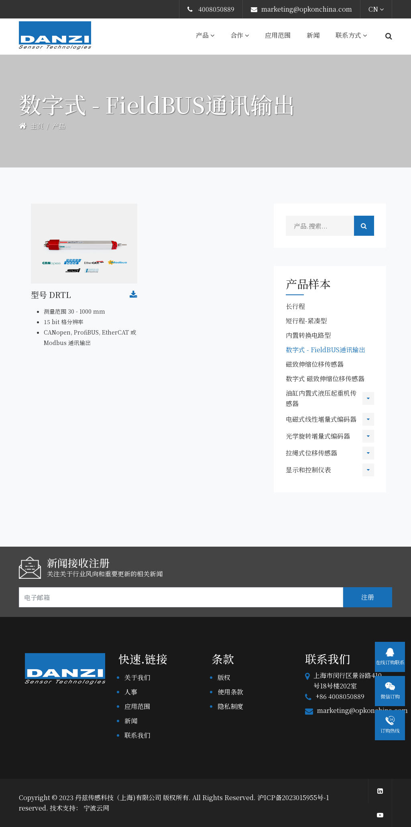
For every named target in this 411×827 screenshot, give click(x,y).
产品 (205, 35)
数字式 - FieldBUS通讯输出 (325, 349)
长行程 (295, 306)
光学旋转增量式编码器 (318, 436)
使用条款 (230, 691)
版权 (224, 677)
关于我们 (137, 677)
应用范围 (278, 35)
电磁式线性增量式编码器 (321, 419)
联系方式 (351, 35)
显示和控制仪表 (308, 469)
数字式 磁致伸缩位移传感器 (325, 378)
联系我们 (137, 735)
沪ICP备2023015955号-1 (293, 797)
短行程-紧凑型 (306, 320)
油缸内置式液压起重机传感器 (321, 398)
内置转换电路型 (308, 335)
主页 (31, 126)
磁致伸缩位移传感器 (315, 364)
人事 (130, 691)
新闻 (313, 35)
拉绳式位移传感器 (311, 452)
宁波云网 (96, 808)
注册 (367, 597)
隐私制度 (230, 706)
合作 (239, 35)
